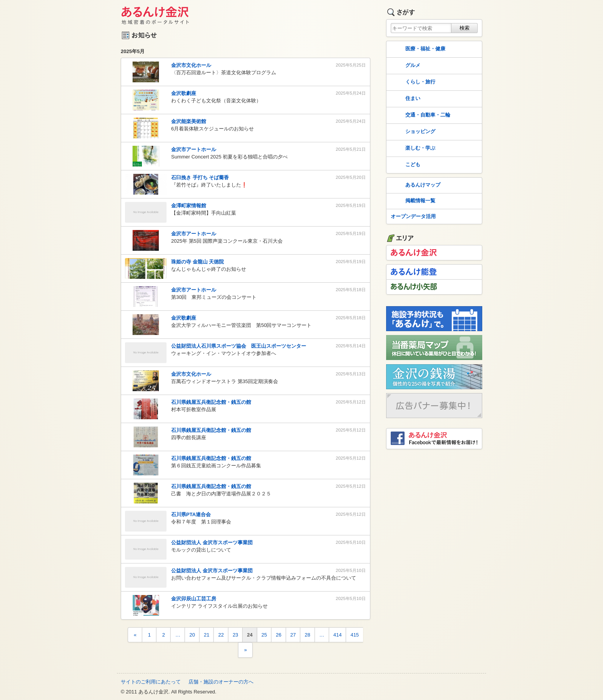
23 (235, 635)
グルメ (404, 66)
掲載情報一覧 (412, 201)
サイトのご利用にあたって (151, 682)
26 (278, 635)
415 (354, 635)
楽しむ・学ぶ (412, 148)
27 (293, 635)
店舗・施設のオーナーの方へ (220, 682)
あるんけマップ (414, 185)
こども (404, 165)
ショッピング (412, 132)
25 (264, 635)
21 (206, 635)
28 (307, 635)
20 (192, 635)
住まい (404, 99)
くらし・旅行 (412, 82)
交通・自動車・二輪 (419, 115)
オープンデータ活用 (413, 216)
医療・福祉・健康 (417, 49)
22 (220, 635)
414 (337, 635)
